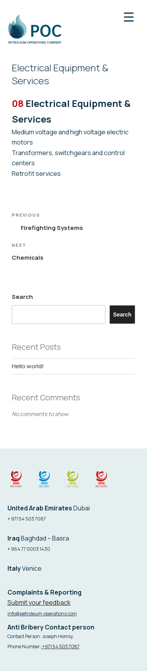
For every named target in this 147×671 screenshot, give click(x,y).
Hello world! (28, 366)
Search (22, 297)
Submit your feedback (39, 602)
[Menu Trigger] (129, 16)
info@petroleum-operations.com (42, 613)
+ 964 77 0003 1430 (28, 549)
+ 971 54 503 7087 (26, 518)
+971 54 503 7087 (60, 646)
